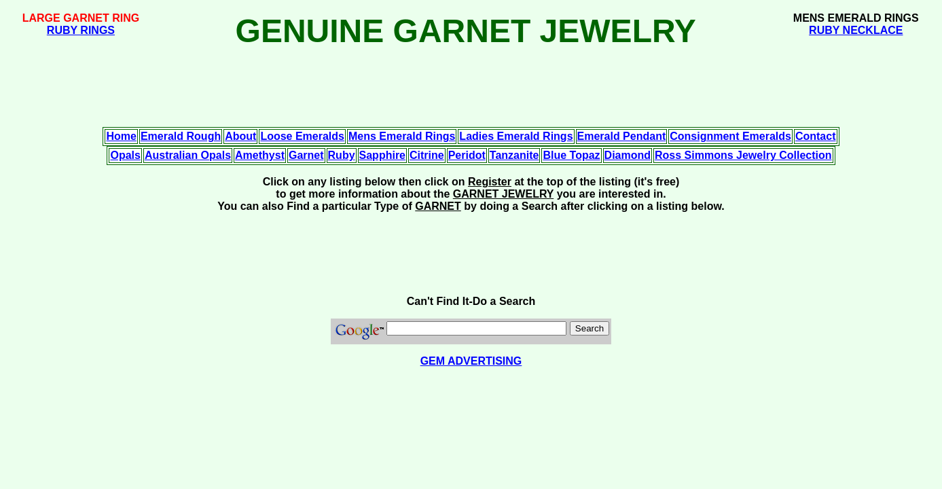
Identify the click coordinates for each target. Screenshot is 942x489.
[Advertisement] (471, 5)
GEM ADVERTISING (471, 361)
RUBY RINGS (81, 30)
